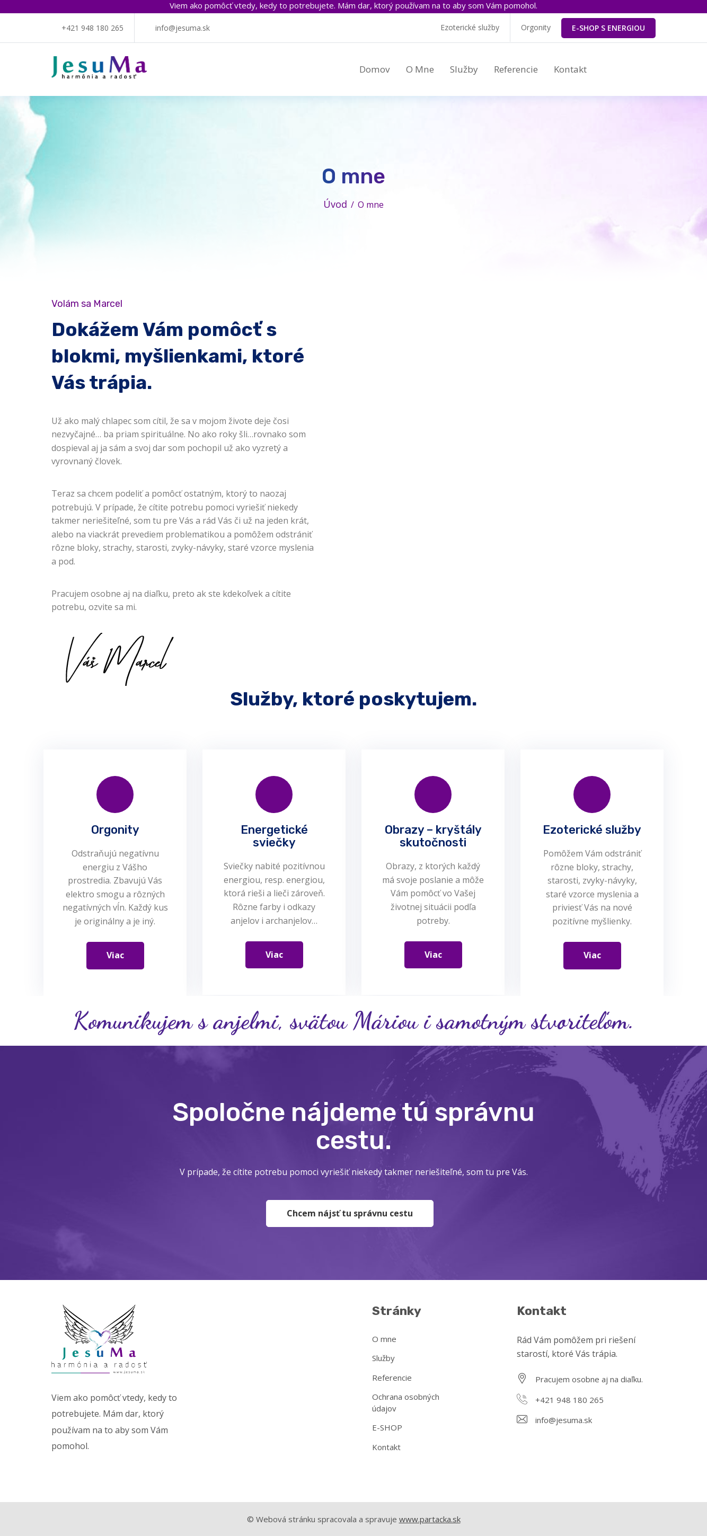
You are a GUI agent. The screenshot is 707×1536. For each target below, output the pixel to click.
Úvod (335, 204)
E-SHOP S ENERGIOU (608, 28)
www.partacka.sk (430, 1519)
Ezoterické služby (469, 27)
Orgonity (536, 27)
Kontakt (570, 69)
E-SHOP (387, 1427)
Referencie (516, 69)
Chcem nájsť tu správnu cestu (350, 1213)
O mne (420, 69)
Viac (115, 955)
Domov (374, 69)
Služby (464, 69)
